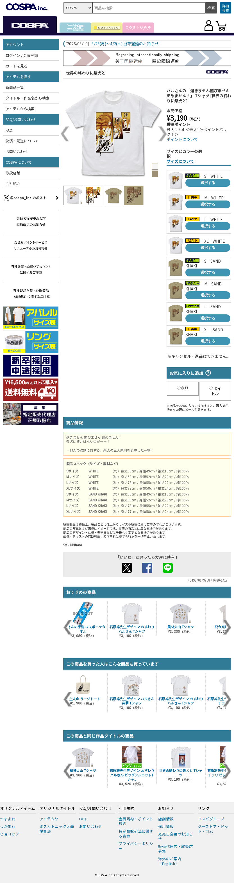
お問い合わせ (17, 151)
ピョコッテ (9, 834)
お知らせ (166, 808)
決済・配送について (22, 140)
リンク (204, 808)
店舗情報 (166, 818)
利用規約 (126, 808)
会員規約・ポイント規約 (136, 821)
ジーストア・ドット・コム (213, 829)
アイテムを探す (18, 76)
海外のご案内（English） (169, 861)
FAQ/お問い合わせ (21, 119)
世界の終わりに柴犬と (85, 73)
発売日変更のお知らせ (175, 836)
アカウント (15, 44)
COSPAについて (19, 162)
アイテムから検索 (20, 108)
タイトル (215, 391)
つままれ (7, 818)
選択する (208, 183)
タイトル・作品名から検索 (27, 98)
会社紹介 (13, 183)
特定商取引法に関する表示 (136, 833)
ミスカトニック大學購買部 (57, 829)
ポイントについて (182, 139)
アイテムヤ (49, 818)
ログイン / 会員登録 (22, 55)
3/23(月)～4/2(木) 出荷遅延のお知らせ (125, 43)
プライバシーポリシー (136, 846)
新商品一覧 (15, 87)
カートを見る (17, 66)
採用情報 (166, 826)
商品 (182, 388)
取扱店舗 (13, 172)
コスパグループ (211, 818)
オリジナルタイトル (57, 808)
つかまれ (7, 826)
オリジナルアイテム (17, 808)
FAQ (9, 130)
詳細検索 (225, 8)
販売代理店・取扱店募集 (175, 849)
